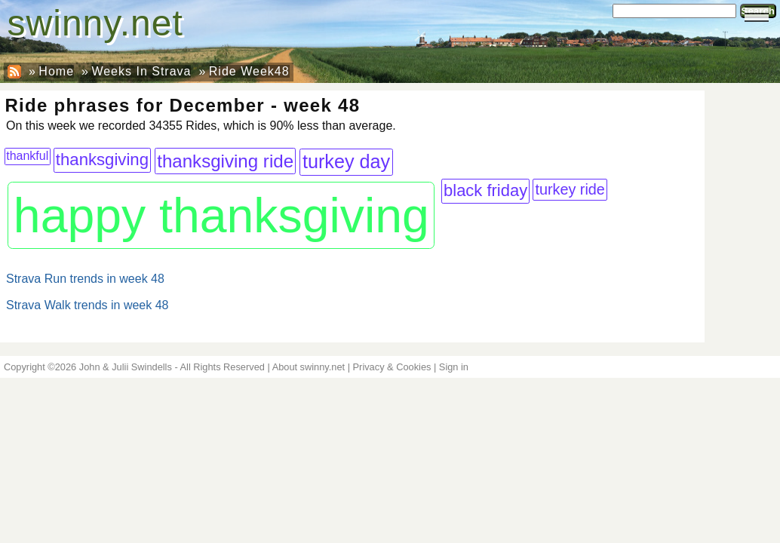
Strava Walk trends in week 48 (87, 305)
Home (56, 71)
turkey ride (569, 189)
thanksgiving (102, 159)
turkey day (346, 161)
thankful (27, 155)
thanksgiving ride (225, 161)
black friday (485, 190)
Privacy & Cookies (392, 367)
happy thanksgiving (221, 216)
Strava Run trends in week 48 (85, 278)
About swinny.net (308, 367)
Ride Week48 (249, 71)
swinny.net (95, 23)
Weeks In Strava (141, 71)
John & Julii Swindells (125, 367)
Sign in (453, 367)
